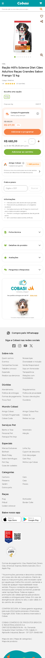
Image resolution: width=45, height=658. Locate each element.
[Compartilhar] (41, 21)
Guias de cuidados (9, 466)
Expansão (6, 372)
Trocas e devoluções (31, 396)
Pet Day (5, 462)
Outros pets (7, 487)
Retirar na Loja (29, 418)
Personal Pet (7, 433)
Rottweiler (27, 499)
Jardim (5, 484)
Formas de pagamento (11, 396)
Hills (3, 64)
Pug (4, 499)
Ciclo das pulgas (29, 455)
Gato (25, 477)
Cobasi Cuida (7, 418)
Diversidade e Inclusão (32, 362)
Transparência (28, 372)
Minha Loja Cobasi (30, 462)
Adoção (26, 433)
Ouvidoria (26, 400)
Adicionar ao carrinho (22, 152)
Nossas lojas (28, 358)
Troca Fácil (6, 400)
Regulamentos (29, 389)
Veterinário (27, 430)
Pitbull (4, 502)
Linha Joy (26, 448)
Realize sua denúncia (11, 375)
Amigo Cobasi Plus (30, 411)
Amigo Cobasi (8, 411)
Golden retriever (8, 506)
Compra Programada (10, 415)
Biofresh (5, 452)
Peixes (25, 484)
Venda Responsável (31, 365)
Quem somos (7, 358)
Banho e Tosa (7, 430)
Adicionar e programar (22, 132)
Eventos (5, 362)
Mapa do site (7, 639)
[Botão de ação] (37, 114)
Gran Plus (26, 459)
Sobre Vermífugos (9, 459)
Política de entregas (10, 393)
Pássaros (5, 480)
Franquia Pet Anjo (9, 437)
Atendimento (7, 389)
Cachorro (5, 477)
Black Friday (7, 455)
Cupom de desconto (31, 452)
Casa (25, 480)
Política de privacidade (32, 393)
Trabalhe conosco (9, 369)
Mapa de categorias (22, 639)
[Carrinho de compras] (40, 3)
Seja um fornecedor (31, 369)
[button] (3, 3)
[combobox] (22, 9)
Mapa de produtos (9, 641)
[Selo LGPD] (11, 557)
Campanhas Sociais (10, 365)
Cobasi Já (26, 415)
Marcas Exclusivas (9, 448)
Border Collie (28, 502)
